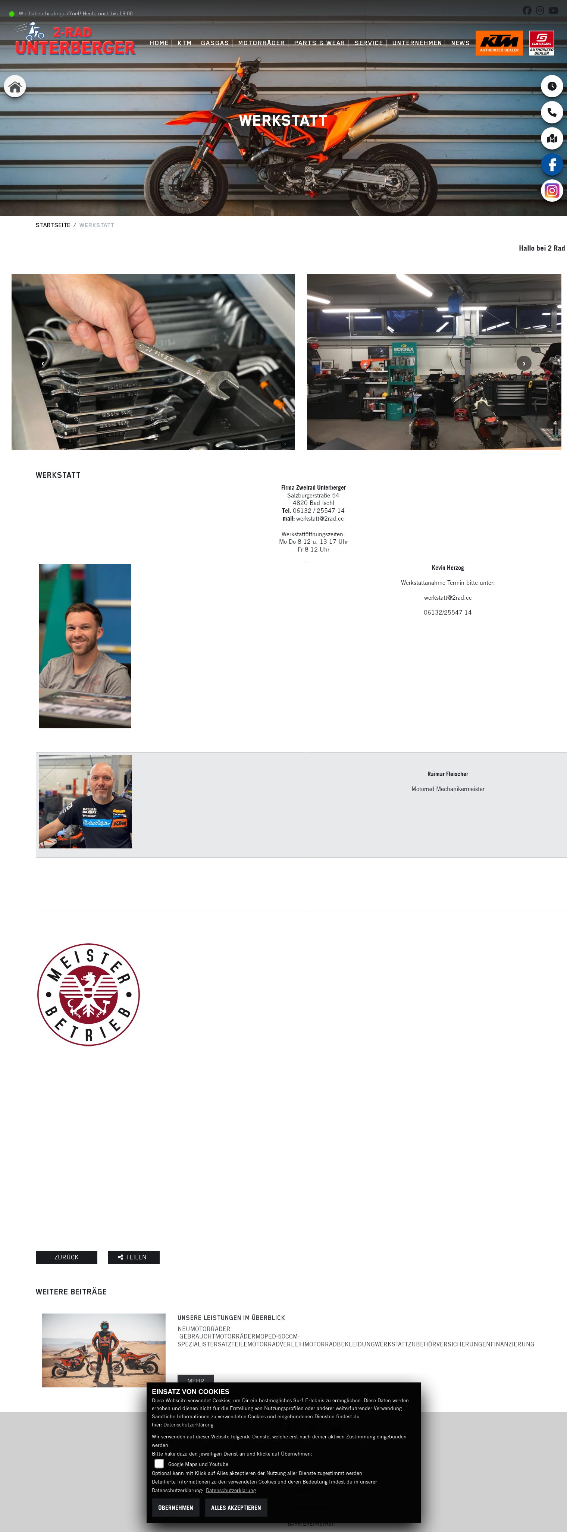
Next (524, 363)
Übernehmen (175, 1507)
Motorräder (261, 43)
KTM (185, 43)
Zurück (66, 1257)
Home (159, 43)
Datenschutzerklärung (188, 1424)
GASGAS (215, 43)
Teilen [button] (133, 1257)
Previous (42, 363)
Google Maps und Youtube (198, 1464)
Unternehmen (417, 43)
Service (369, 43)
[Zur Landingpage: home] (15, 86)
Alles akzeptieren (236, 1507)
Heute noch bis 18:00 (108, 13)
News (461, 43)
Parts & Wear (319, 43)
